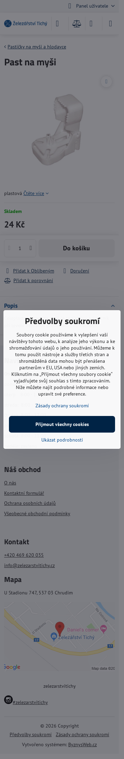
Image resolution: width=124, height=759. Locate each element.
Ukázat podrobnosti (62, 440)
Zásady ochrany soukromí (62, 405)
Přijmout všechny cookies (62, 424)
